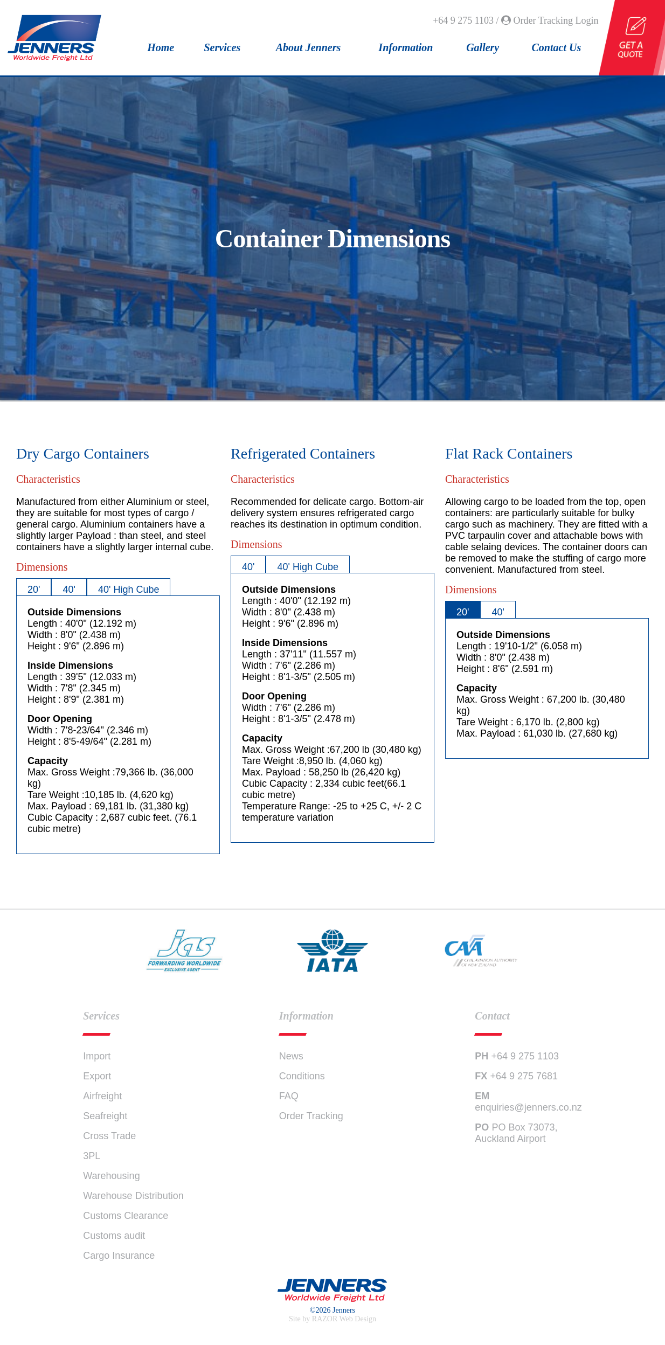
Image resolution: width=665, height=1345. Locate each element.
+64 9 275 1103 (517, 1056)
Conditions (302, 1076)
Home (160, 47)
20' (33, 589)
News (291, 1056)
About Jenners (308, 47)
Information (405, 47)
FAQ (289, 1096)
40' (69, 589)
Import (96, 1056)
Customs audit (114, 1235)
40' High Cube (129, 589)
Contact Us (556, 47)
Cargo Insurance (119, 1255)
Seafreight (105, 1116)
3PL (91, 1155)
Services (222, 47)
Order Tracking (311, 1116)
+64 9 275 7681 (516, 1076)
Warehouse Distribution (133, 1195)
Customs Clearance (125, 1215)
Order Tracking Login (549, 20)
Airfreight (102, 1096)
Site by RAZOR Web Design (332, 1319)
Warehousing (111, 1175)
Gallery (482, 47)
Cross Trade (109, 1136)
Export (97, 1076)
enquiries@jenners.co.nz (528, 1102)
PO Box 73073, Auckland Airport (516, 1133)
